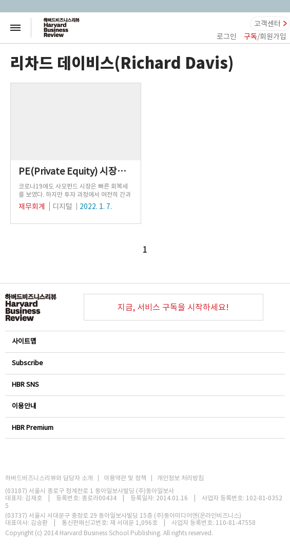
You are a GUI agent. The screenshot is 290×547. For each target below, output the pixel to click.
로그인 (227, 36)
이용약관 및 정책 (125, 478)
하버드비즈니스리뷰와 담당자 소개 (49, 478)
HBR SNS (144, 384)
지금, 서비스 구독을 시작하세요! (173, 307)
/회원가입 (265, 36)
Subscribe (144, 363)
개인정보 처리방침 (180, 478)
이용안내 (144, 406)
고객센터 (267, 23)
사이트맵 (144, 341)
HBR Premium (144, 427)
